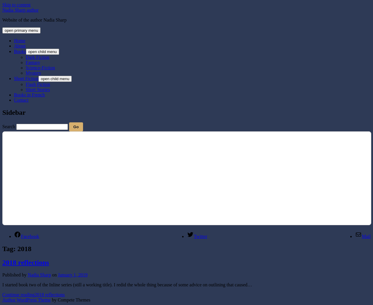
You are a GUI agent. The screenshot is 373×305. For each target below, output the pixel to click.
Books (20, 51)
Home (19, 40)
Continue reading (33, 294)
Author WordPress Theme (26, 299)
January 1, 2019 (73, 274)
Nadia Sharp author (20, 10)
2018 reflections (25, 262)
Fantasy (33, 62)
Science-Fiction (40, 67)
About (20, 45)
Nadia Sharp (39, 274)
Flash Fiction (38, 84)
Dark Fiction (37, 57)
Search (8, 126)
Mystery (33, 72)
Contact (21, 100)
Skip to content (16, 4)
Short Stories (38, 89)
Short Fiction (26, 78)
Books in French (29, 94)
